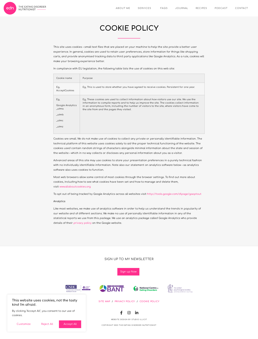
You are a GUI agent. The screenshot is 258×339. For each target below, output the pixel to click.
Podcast (221, 8)
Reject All (47, 324)
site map (104, 301)
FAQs (164, 8)
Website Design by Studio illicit (129, 319)
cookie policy (149, 301)
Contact (241, 8)
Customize (24, 324)
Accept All (70, 324)
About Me (123, 8)
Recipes (201, 8)
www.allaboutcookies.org (75, 186)
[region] (46, 313)
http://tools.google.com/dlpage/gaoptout (174, 194)
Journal (181, 8)
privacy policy (82, 223)
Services (145, 8)
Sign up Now (128, 271)
